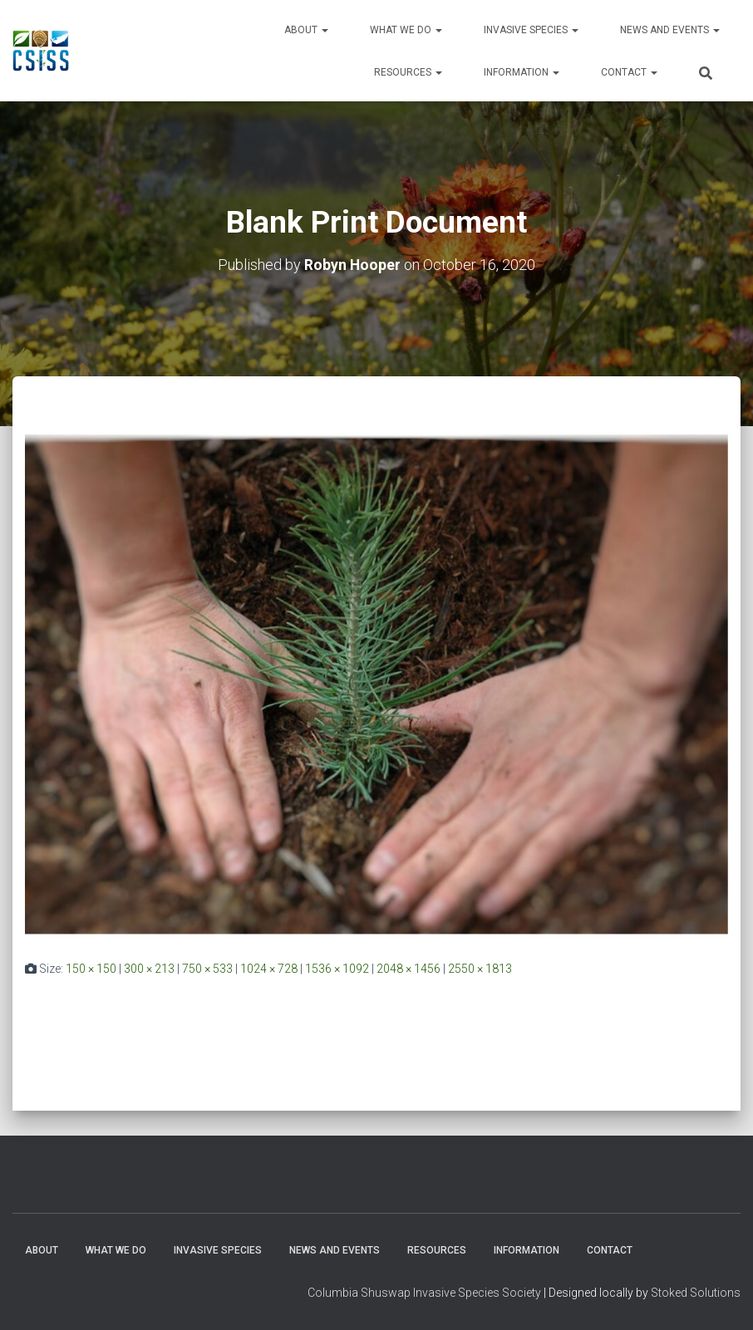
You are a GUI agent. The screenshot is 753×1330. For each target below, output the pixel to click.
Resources (408, 72)
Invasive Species (531, 30)
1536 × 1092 (337, 967)
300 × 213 (149, 967)
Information (521, 72)
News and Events (670, 30)
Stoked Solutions (696, 1292)
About (306, 30)
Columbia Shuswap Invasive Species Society (424, 1292)
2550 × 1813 (480, 967)
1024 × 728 (269, 967)
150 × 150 (91, 967)
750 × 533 (207, 967)
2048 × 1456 (408, 967)
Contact (629, 72)
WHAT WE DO (406, 30)
